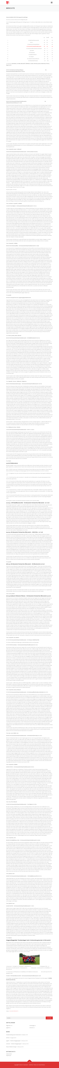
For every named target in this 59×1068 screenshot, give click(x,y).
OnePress (31, 1064)
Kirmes (7, 1037)
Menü (51, 2)
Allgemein (8, 1025)
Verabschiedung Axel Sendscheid (13, 1034)
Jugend (7, 1027)
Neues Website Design (11, 1046)
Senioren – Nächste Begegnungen (13, 1043)
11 (17, 1011)
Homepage (32, 1025)
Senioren (31, 1027)
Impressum (8, 1055)
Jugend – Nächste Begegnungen (13, 1040)
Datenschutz (9, 1054)
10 (16, 1011)
